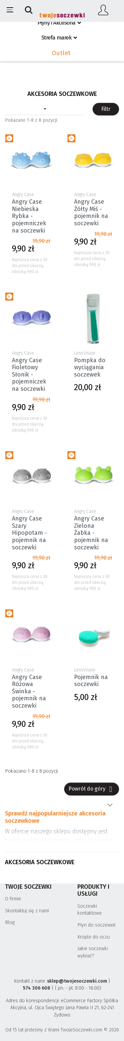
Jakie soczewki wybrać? (92, 952)
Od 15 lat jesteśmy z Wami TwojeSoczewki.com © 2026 (62, 1030)
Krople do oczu (93, 937)
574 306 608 (36, 988)
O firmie (13, 899)
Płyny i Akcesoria (56, 22)
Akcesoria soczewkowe (39, 862)
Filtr (105, 109)
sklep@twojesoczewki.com (77, 981)
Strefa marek (56, 37)
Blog (10, 922)
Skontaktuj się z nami (27, 911)
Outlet (61, 53)
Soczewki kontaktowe (89, 909)
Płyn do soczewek (96, 925)
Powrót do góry (91, 789)
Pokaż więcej (110, 805)
